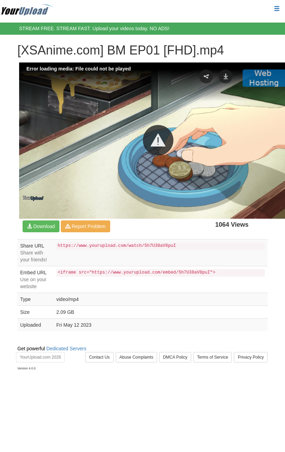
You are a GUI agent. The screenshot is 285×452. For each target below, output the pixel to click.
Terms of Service (212, 357)
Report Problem (85, 226)
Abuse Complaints (136, 357)
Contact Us (99, 357)
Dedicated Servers (66, 348)
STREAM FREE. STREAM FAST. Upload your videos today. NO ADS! (94, 28)
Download (41, 226)
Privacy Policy (251, 357)
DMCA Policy (175, 357)
